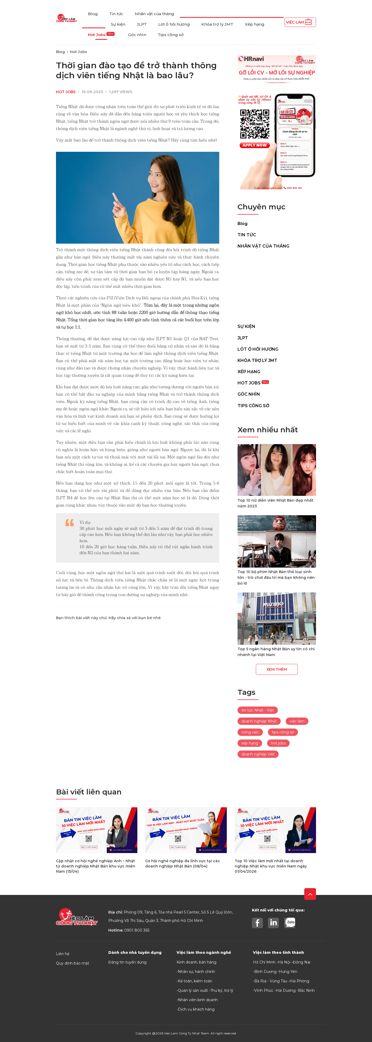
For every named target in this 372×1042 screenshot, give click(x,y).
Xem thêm (277, 669)
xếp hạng (249, 743)
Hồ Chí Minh (264, 962)
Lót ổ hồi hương (174, 24)
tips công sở (283, 732)
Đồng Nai (301, 962)
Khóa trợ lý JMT (217, 24)
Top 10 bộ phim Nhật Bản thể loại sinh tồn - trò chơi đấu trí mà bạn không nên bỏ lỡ (276, 577)
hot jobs (278, 743)
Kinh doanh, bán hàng (196, 962)
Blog (93, 13)
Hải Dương (286, 990)
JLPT (142, 24)
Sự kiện (118, 24)
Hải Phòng (299, 981)
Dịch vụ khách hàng (196, 1009)
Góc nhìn (137, 34)
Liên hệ (62, 953)
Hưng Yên (288, 971)
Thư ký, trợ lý (221, 990)
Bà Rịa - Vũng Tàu (270, 981)
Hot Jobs (101, 34)
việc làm (297, 721)
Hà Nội (284, 962)
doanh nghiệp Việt (258, 754)
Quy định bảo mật (72, 963)
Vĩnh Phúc (263, 990)
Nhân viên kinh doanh (198, 1000)
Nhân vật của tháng (154, 13)
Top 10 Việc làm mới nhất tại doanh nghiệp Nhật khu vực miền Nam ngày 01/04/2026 (271, 866)
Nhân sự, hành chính (196, 971)
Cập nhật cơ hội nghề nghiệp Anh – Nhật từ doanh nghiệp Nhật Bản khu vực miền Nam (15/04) (95, 866)
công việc (250, 732)
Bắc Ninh (306, 990)
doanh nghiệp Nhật (259, 721)
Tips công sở (171, 34)
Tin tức (116, 13)
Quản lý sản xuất (193, 990)
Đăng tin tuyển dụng (127, 962)
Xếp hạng (254, 24)
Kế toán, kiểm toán (195, 981)
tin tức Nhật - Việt (257, 710)
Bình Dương (265, 971)
